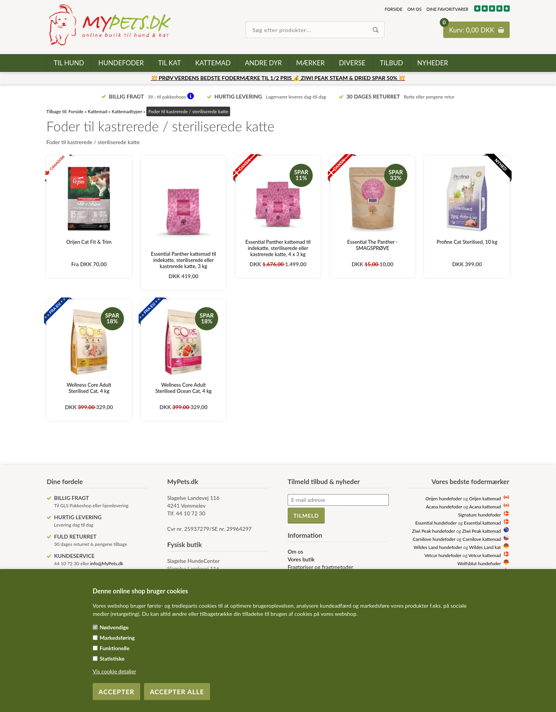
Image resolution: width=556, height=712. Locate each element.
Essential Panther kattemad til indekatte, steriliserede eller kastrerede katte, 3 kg (183, 260)
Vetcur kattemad (484, 555)
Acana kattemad (485, 506)
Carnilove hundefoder (434, 539)
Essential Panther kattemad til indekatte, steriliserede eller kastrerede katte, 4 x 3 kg (278, 248)
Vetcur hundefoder (442, 555)
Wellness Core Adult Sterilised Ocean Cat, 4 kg (183, 388)
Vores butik (301, 559)
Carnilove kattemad (482, 539)
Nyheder (432, 63)
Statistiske (112, 658)
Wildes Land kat (485, 547)
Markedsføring (117, 637)
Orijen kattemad (485, 498)
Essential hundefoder (435, 522)
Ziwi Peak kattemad (481, 531)
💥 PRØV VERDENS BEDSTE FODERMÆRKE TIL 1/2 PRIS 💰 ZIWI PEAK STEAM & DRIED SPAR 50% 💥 (278, 78)
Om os (414, 9)
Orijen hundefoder (443, 498)
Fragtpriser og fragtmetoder (320, 567)
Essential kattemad (482, 522)
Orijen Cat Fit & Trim (89, 242)
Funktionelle (115, 648)
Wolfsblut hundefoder (479, 563)
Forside (393, 9)
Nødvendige (114, 627)
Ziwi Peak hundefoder (433, 531)
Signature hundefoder (479, 514)
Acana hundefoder (444, 506)
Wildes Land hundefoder (438, 547)
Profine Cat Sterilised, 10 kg (467, 242)
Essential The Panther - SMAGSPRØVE (372, 245)
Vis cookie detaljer (114, 671)
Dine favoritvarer (447, 9)
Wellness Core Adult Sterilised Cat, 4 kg (89, 388)
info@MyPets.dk (106, 563)
